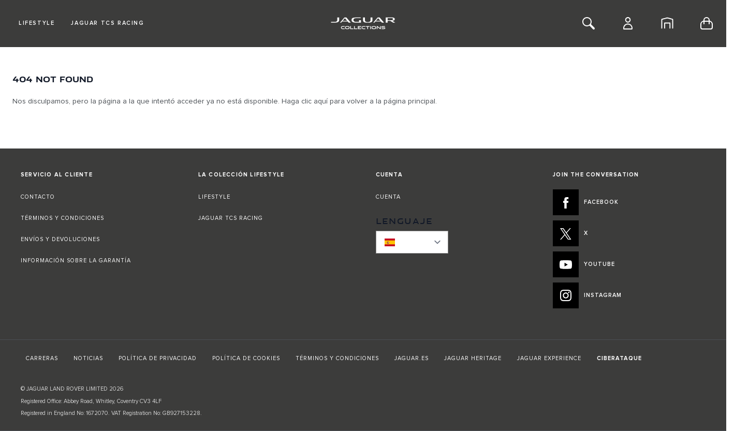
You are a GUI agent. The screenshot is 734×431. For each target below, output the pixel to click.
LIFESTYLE (214, 197)
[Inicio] (667, 23)
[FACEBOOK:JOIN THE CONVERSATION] (629, 202)
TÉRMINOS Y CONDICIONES (62, 218)
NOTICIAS (88, 358)
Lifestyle (36, 23)
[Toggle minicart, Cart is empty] (706, 23)
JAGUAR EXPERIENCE (549, 358)
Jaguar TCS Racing (107, 23)
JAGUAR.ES (411, 358)
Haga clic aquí (305, 101)
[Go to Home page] (363, 23)
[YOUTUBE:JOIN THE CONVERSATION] (629, 264)
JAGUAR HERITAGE (473, 358)
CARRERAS (42, 358)
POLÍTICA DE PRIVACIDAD (158, 358)
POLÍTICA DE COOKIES (246, 358)
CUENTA (388, 197)
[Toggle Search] (588, 23)
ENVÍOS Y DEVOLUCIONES (60, 239)
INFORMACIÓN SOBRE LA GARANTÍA (76, 260)
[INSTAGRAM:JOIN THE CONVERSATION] (629, 295)
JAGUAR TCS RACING (230, 218)
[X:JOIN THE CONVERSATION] (629, 233)
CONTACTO (39, 197)
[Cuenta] (628, 23)
